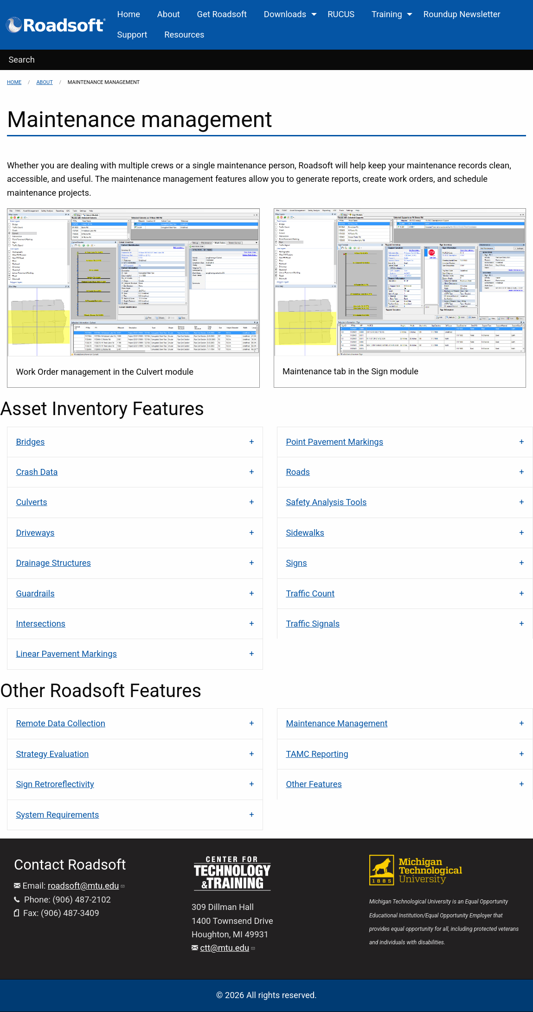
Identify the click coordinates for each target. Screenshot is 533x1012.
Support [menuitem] (132, 34)
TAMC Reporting (317, 754)
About (44, 82)
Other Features (314, 784)
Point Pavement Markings (334, 442)
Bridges (30, 442)
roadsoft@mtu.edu (86, 885)
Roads (298, 472)
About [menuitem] (168, 14)
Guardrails (35, 593)
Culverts (31, 502)
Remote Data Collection (60, 723)
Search (21, 59)
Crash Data (37, 472)
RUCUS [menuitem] (341, 14)
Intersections (40, 623)
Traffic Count (310, 593)
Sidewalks (305, 533)
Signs (296, 563)
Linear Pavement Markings (66, 654)
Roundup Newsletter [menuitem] (462, 14)
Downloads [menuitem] (285, 14)
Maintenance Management (336, 723)
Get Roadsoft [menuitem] (222, 14)
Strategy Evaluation (52, 754)
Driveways (35, 533)
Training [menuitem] (387, 14)
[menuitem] (56, 24)
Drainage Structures (53, 563)
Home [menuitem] (129, 14)
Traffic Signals (313, 623)
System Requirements (57, 815)
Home (14, 82)
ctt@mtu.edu (228, 948)
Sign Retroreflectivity (55, 784)
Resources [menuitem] (184, 34)
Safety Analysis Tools (326, 502)
